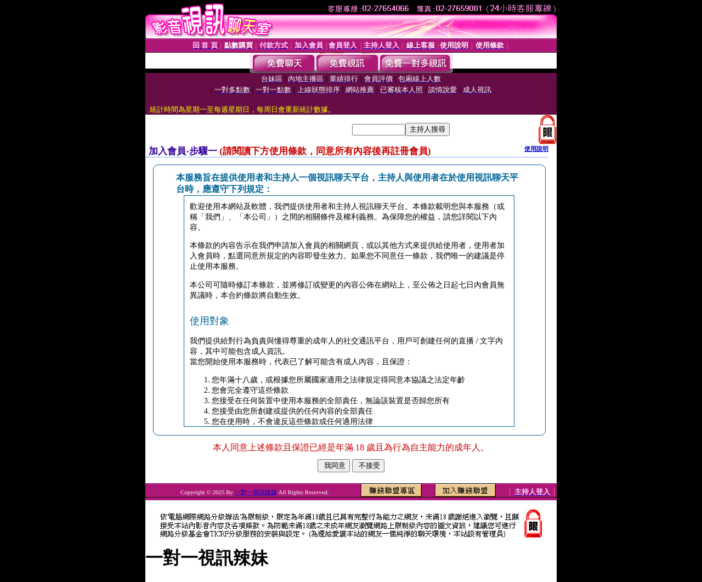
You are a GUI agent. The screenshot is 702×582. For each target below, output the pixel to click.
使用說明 (536, 148)
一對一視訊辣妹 (256, 492)
